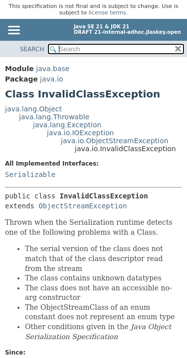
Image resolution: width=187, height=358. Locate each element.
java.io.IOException (80, 133)
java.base (52, 69)
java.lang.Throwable (54, 117)
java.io (51, 79)
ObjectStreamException (82, 206)
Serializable (30, 175)
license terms (107, 12)
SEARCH (32, 49)
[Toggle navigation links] (13, 31)
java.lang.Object (33, 109)
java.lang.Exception (67, 125)
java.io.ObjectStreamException (115, 141)
